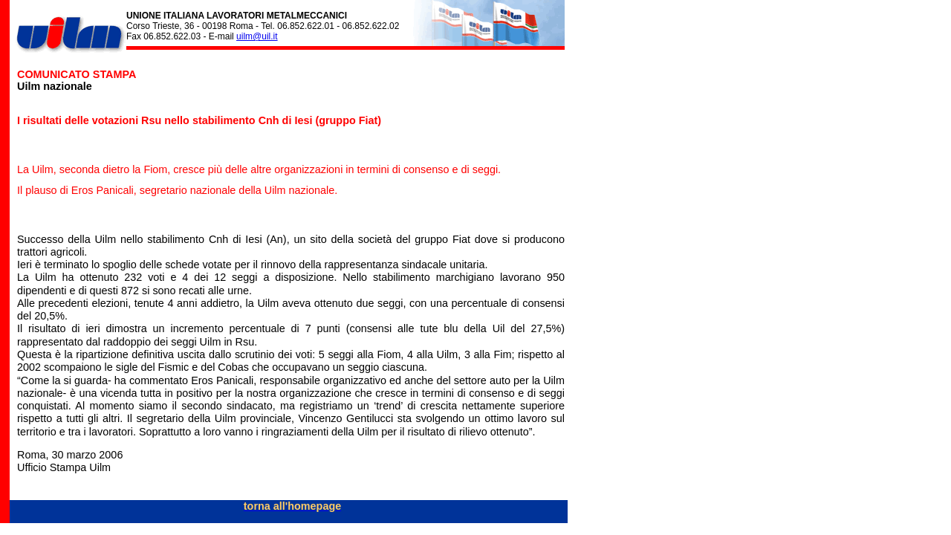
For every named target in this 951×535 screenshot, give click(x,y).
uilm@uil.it (257, 36)
